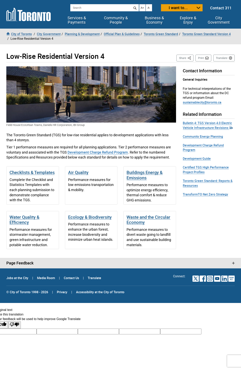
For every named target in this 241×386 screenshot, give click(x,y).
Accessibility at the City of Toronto (100, 292)
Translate (221, 58)
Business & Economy (154, 20)
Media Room (46, 278)
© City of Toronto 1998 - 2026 (27, 292)
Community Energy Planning (203, 136)
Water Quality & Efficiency (24, 219)
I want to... (178, 7)
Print (201, 58)
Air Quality (78, 172)
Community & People (116, 20)
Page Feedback (19, 263)
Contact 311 (220, 8)
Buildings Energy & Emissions (145, 174)
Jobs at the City (17, 278)
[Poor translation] (14, 325)
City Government (219, 20)
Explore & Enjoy (188, 20)
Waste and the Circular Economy (148, 219)
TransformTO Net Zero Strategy (205, 194)
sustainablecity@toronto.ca (202, 102)
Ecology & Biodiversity (90, 217)
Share (186, 58)
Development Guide (197, 158)
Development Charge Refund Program (98, 152)
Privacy (62, 292)
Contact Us (72, 278)
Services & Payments (77, 20)
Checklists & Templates (32, 172)
